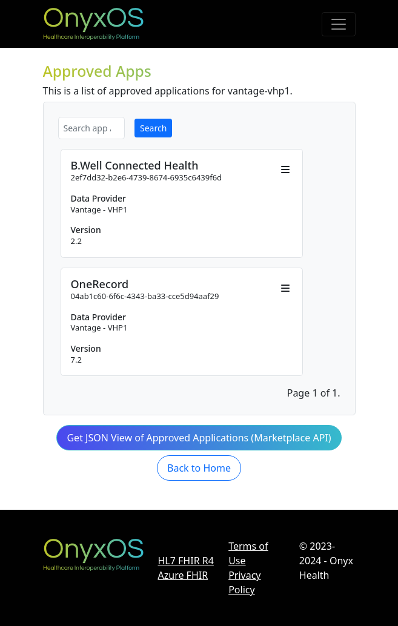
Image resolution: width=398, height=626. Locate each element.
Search (153, 128)
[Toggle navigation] (339, 24)
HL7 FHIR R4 (186, 560)
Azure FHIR (183, 575)
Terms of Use (248, 553)
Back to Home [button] (199, 468)
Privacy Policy (244, 582)
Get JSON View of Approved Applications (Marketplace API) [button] (199, 437)
